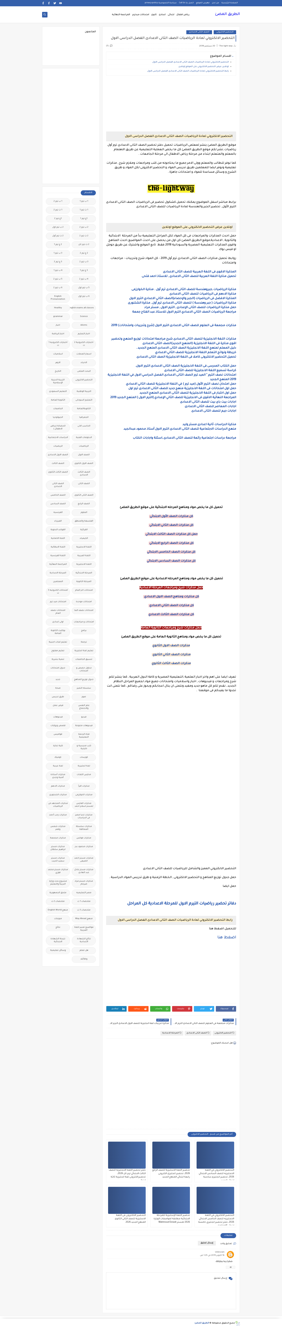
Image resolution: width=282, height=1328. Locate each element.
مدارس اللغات (84, 775)
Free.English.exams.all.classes (83, 308)
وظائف (83, 959)
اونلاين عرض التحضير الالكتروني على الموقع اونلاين (203, 67)
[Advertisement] (171, 103)
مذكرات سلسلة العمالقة (84, 828)
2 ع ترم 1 (58, 244)
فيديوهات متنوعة (84, 726)
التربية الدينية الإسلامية (58, 381)
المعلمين (58, 582)
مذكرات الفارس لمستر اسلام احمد (84, 805)
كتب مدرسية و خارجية (84, 747)
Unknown (219, 1252)
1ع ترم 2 (58, 219)
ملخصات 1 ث (83, 901)
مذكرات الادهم (58, 786)
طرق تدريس (58, 697)
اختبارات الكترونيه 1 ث (58, 344)
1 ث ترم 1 (84, 210)
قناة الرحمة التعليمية (84, 735)
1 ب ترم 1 (84, 201)
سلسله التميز (84, 688)
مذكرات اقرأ (84, 786)
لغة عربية (58, 766)
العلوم (84, 512)
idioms (83, 325)
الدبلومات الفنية (84, 437)
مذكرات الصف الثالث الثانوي (171, 663)
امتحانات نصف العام (58, 612)
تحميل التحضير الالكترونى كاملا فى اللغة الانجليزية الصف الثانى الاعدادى (186, 357)
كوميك (57, 757)
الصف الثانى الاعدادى (199, 32)
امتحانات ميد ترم (58, 602)
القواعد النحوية (58, 530)
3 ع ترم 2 (58, 262)
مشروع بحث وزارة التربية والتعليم (58, 882)
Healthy (58, 308)
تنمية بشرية (58, 659)
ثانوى (154, 15)
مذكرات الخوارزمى (83, 795)
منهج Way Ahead (84, 919)
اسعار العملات (83, 354)
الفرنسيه (58, 512)
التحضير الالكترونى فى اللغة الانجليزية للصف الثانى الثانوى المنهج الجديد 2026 (130, 1219)
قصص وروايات (58, 726)
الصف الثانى (84, 484)
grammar (58, 316)
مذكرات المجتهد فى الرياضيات (58, 805)
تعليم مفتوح (57, 651)
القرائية (84, 530)
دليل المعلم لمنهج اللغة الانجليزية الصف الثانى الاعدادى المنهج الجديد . (186, 348)
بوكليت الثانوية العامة (58, 632)
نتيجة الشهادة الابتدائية (58, 940)
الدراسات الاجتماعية (58, 437)
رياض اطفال (182, 15)
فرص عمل (58, 705)
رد (230, 1267)
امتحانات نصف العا (83, 610)
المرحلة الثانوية (83, 582)
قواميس (58, 734)
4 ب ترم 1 (58, 270)
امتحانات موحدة (84, 602)
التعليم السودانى (84, 400)
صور (84, 697)
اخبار (58, 325)
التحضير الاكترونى (224, 32)
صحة (58, 688)
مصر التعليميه (83, 893)
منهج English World (58, 910)
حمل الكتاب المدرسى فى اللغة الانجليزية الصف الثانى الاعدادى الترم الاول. (185, 366)
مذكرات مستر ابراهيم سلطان (57, 848)
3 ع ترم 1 (84, 270)
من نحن (215, 3)
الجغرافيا (83, 417)
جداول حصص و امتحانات (84, 669)
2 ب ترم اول (57, 227)
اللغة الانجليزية (84, 547)
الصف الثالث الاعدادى (84, 473)
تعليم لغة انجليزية (83, 651)
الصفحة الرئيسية (229, 3)
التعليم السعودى (58, 391)
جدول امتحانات (58, 668)
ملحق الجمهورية (57, 893)
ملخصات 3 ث (83, 910)
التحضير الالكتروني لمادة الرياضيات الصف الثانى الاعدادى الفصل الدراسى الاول (190, 62)
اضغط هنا (226, 938)
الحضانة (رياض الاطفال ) (57, 427)
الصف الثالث (58, 463)
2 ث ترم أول (57, 236)
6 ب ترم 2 (57, 288)
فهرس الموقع (203, 3)
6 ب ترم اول (84, 296)
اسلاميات (58, 354)
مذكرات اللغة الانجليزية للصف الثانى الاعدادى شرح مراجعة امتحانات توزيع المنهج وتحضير (173, 339)
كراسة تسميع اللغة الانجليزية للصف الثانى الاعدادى (200, 370)
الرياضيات (84, 446)
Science (84, 316)
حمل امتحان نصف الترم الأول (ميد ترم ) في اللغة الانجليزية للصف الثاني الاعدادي (181, 384)
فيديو (84, 717)
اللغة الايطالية (58, 547)
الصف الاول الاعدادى (58, 455)
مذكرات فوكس (83, 838)
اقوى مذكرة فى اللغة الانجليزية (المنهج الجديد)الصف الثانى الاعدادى (189, 343)
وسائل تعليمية (58, 950)
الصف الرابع (84, 504)
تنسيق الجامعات (83, 659)
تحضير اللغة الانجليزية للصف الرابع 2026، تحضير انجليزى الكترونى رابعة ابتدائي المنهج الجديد (171, 1173)
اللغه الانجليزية (84, 564)
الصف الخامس (58, 495)
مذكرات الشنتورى (58, 795)
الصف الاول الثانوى (83, 463)
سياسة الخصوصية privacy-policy (161, 3)
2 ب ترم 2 (83, 227)
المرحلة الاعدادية (171, 1033)
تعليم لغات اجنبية (58, 642)
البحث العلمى (84, 371)
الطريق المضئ (227, 14)
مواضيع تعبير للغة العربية (84, 928)
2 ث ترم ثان (83, 244)
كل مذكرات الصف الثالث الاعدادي (171, 614)
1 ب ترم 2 (58, 201)
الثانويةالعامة (84, 409)
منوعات (58, 919)
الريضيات (58, 446)
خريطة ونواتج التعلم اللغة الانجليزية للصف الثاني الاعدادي (195, 352)
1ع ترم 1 (83, 219)
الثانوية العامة (58, 400)
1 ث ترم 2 (58, 210)
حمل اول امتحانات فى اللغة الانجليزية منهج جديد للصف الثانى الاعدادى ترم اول (182, 388)
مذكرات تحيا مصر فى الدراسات (83, 816)
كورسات (84, 757)
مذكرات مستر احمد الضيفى (83, 859)
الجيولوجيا (58, 417)
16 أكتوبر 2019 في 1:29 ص (212, 1255)
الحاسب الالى (84, 426)
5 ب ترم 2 (57, 279)
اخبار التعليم (84, 334)
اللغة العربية (83, 556)
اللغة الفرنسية (57, 556)
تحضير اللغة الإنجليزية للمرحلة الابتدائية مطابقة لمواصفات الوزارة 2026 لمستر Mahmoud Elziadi (172, 1219)
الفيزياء (58, 521)
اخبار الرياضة (58, 334)
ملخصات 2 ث (58, 901)
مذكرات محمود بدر (84, 847)
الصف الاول (84, 455)
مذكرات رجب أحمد (58, 815)
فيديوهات (58, 717)
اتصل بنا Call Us (186, 3)
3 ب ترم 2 (83, 262)
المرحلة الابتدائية (84, 573)
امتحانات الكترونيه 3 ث (58, 591)
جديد (58, 679)
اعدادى (162, 15)
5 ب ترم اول (84, 288)
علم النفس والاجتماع (84, 707)
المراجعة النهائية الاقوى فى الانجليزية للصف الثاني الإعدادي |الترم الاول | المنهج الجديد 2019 (173, 397)
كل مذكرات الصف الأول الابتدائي (171, 516)
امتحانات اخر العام (84, 590)
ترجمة (84, 642)
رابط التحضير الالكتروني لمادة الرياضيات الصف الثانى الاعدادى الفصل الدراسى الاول (188, 71)
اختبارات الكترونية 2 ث (83, 344)
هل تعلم (83, 950)
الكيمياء (84, 538)
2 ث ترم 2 (83, 236)
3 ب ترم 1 (58, 253)
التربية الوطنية (84, 391)
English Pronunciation (58, 298)
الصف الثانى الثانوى (83, 495)
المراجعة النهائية (121, 15)
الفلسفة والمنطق (84, 521)
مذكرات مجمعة (58, 838)
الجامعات (58, 409)
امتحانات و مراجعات (84, 622)
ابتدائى (171, 15)
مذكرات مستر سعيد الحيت (58, 859)
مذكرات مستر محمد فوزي (58, 871)
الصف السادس (58, 504)
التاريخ (58, 371)
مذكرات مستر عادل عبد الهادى (83, 871)
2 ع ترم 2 (84, 253)
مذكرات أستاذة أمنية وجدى (58, 776)
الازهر (57, 363)
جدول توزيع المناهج (84, 679)
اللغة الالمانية (58, 538)
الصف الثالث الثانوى (58, 472)
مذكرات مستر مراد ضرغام (84, 882)
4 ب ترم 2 (83, 279)
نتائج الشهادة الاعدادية (84, 940)
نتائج (58, 927)
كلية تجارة (58, 746)
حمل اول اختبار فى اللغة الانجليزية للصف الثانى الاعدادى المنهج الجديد (187, 393)
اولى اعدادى (57, 622)
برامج (84, 631)
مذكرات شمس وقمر (57, 828)
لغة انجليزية (84, 766)
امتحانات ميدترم (140, 15)
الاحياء (84, 363)
